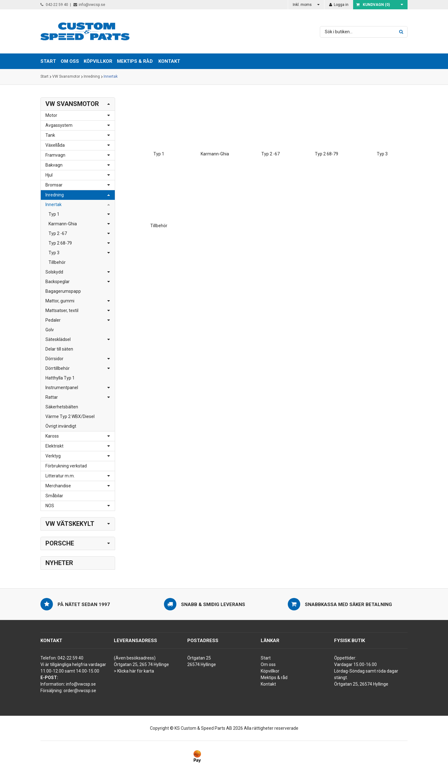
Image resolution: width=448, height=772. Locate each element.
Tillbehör (57, 262)
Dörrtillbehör (57, 368)
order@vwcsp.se (79, 690)
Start (44, 77)
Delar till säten (59, 349)
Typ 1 (54, 214)
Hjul (49, 174)
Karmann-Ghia (63, 223)
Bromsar (54, 184)
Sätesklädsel (58, 339)
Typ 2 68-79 (60, 243)
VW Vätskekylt (69, 523)
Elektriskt (54, 445)
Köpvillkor (270, 671)
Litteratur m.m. (60, 475)
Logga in (338, 4)
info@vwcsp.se (89, 4)
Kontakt (169, 61)
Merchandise (58, 485)
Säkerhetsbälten (61, 406)
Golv (49, 329)
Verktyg (53, 455)
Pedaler (53, 320)
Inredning (92, 77)
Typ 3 (54, 252)
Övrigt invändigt (60, 426)
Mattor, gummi (59, 300)
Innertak (111, 77)
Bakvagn (54, 165)
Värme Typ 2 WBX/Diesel (70, 416)
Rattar (51, 397)
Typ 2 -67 (58, 233)
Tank (50, 135)
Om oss (268, 664)
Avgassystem (58, 125)
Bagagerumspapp (63, 291)
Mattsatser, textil (61, 310)
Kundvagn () (373, 4)
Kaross (52, 436)
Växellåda (55, 145)
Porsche (59, 543)
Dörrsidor (54, 358)
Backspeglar (57, 281)
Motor (51, 115)
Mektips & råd (274, 677)
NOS (49, 505)
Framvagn (55, 155)
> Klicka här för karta (134, 671)
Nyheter (59, 563)
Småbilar (54, 495)
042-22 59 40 (54, 4)
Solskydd (54, 271)
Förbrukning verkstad (66, 465)
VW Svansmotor (66, 77)
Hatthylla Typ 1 (60, 377)
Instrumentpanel (61, 387)
